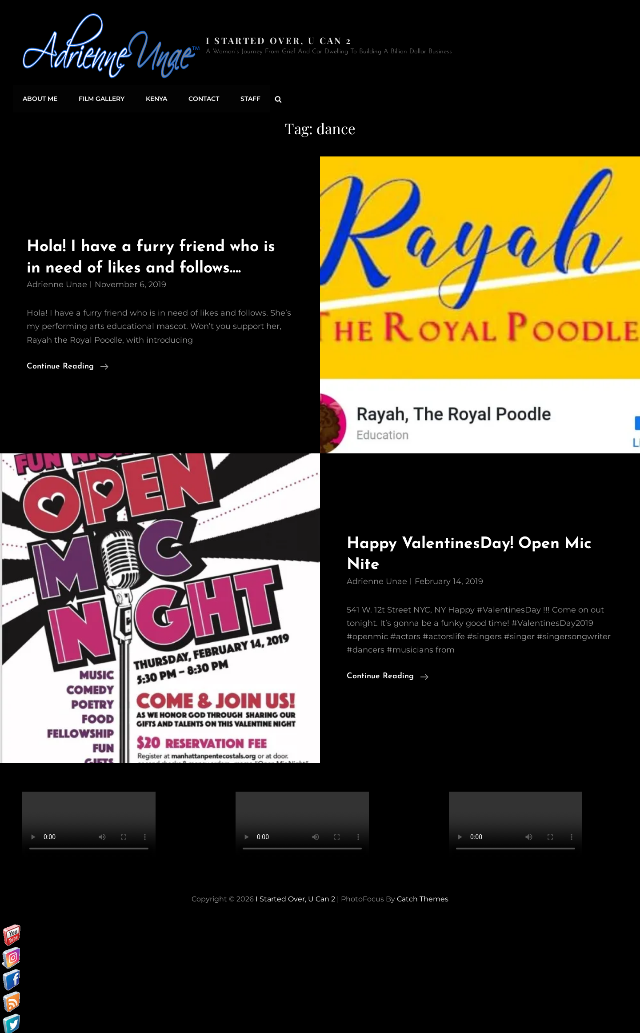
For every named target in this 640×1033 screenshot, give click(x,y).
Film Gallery (100, 98)
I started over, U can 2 (280, 40)
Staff (245, 98)
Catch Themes (422, 897)
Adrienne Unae (57, 282)
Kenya (153, 98)
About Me (39, 98)
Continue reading (67, 364)
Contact (199, 98)
